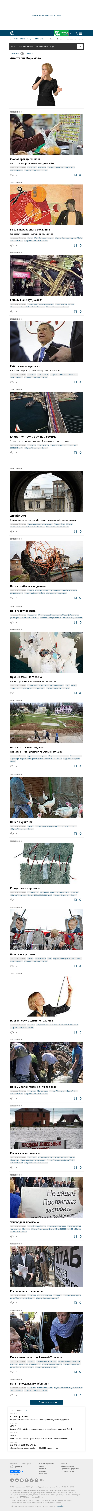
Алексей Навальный (45, 1295)
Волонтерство (43, 1091)
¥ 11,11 (29, 39)
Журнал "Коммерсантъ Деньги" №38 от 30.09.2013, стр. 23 (31, 895)
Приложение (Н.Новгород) (73, 618)
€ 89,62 (22, 39)
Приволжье (32, 615)
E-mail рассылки (67, 1471)
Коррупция (15, 1160)
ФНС (50, 958)
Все (26, 1410)
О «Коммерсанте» (46, 1463)
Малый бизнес (41, 958)
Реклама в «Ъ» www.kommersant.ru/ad (46, 15)
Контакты (43, 1469)
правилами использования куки (44, 46)
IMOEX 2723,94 (40, 39)
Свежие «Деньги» (56, 39)
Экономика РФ (44, 374)
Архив (41, 1466)
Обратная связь (67, 1466)
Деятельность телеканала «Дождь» (41, 304)
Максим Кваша (61, 304)
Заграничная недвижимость (59, 756)
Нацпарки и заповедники (57, 1226)
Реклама (42, 1471)
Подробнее (60, 1506)
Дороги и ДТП (33, 892)
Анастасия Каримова (18, 167)
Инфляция (42, 167)
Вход (72, 33)
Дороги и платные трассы (37, 756)
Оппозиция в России (45, 1388)
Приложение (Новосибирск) (57, 593)
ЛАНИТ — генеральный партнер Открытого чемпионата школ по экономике (39, 1438)
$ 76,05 (15, 39)
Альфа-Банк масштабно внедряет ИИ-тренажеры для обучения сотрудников (39, 1419)
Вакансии (43, 1474)
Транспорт (15, 759)
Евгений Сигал (60, 524)
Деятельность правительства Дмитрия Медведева (46, 685)
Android (64, 1463)
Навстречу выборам (73, 39)
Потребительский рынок (37, 1226)
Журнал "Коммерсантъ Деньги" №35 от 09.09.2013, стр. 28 (58, 1025)
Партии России (35, 1364)
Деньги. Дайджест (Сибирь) (35, 593)
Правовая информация (70, 1469)
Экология (26, 1229)
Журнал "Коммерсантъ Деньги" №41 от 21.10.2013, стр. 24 (56, 826)
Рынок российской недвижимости (40, 524)
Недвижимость (76, 756)
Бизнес (30, 826)
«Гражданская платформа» (47, 1361)
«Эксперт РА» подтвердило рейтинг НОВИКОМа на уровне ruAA (34, 1448)
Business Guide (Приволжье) (51, 618)
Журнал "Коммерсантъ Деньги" (36, 170)
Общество (32, 1091)
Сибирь (31, 590)
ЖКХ (68, 685)
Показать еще (48, 1402)
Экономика (32, 167)
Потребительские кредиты (44, 238)
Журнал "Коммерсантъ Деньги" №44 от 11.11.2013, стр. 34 (41, 759)
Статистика (32, 374)
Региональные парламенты (52, 1364)
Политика (31, 1025)
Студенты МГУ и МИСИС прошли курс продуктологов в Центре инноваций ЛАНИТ (41, 1429)
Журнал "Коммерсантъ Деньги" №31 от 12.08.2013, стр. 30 (52, 1229)
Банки (30, 238)
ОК (80, 46)
